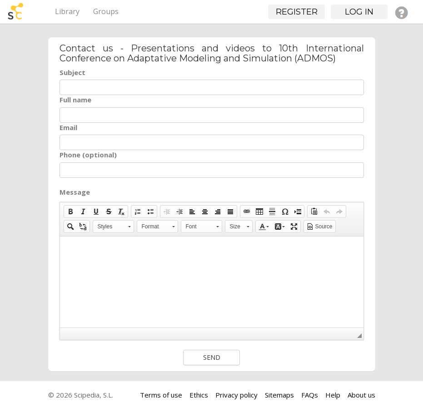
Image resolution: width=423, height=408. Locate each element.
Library (67, 11)
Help (332, 394)
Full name (75, 99)
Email (68, 127)
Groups (106, 11)
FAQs (309, 394)
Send (211, 357)
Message (75, 191)
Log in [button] (359, 12)
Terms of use (161, 394)
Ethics (198, 394)
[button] (70, 211)
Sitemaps (279, 394)
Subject (72, 72)
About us (361, 394)
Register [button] (297, 12)
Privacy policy (236, 394)
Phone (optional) (88, 154)
